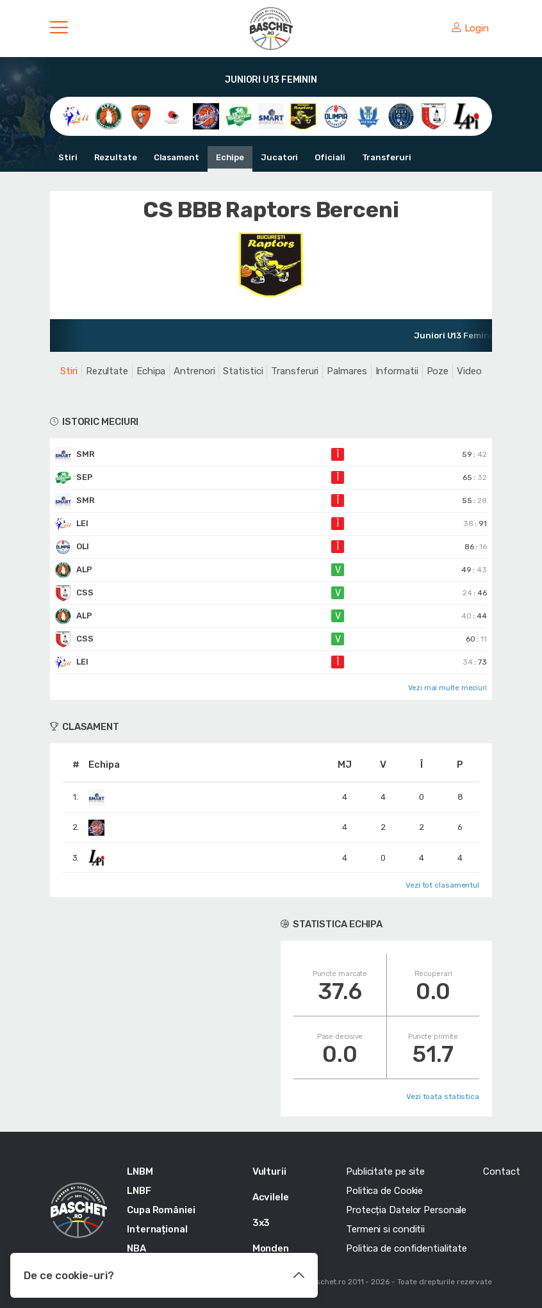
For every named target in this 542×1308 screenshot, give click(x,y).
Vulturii (269, 1171)
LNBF (139, 1190)
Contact (501, 1171)
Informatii (396, 371)
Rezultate (115, 157)
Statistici (243, 371)
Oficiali (330, 157)
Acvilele (270, 1197)
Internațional (157, 1229)
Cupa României (161, 1210)
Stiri (68, 157)
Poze (438, 371)
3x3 (261, 1223)
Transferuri (386, 157)
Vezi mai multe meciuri (447, 688)
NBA (136, 1248)
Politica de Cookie (384, 1190)
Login (470, 28)
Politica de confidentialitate (406, 1248)
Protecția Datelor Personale (406, 1210)
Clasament (176, 157)
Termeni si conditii (385, 1229)
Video (469, 371)
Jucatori (279, 157)
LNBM (140, 1171)
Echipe (230, 157)
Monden (270, 1248)
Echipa (150, 371)
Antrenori (194, 371)
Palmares (346, 371)
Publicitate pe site (385, 1171)
